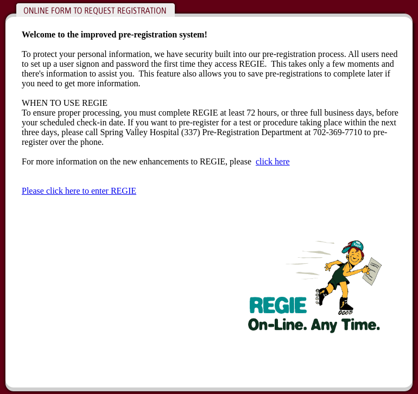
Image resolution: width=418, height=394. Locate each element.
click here (273, 161)
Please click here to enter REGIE (79, 190)
